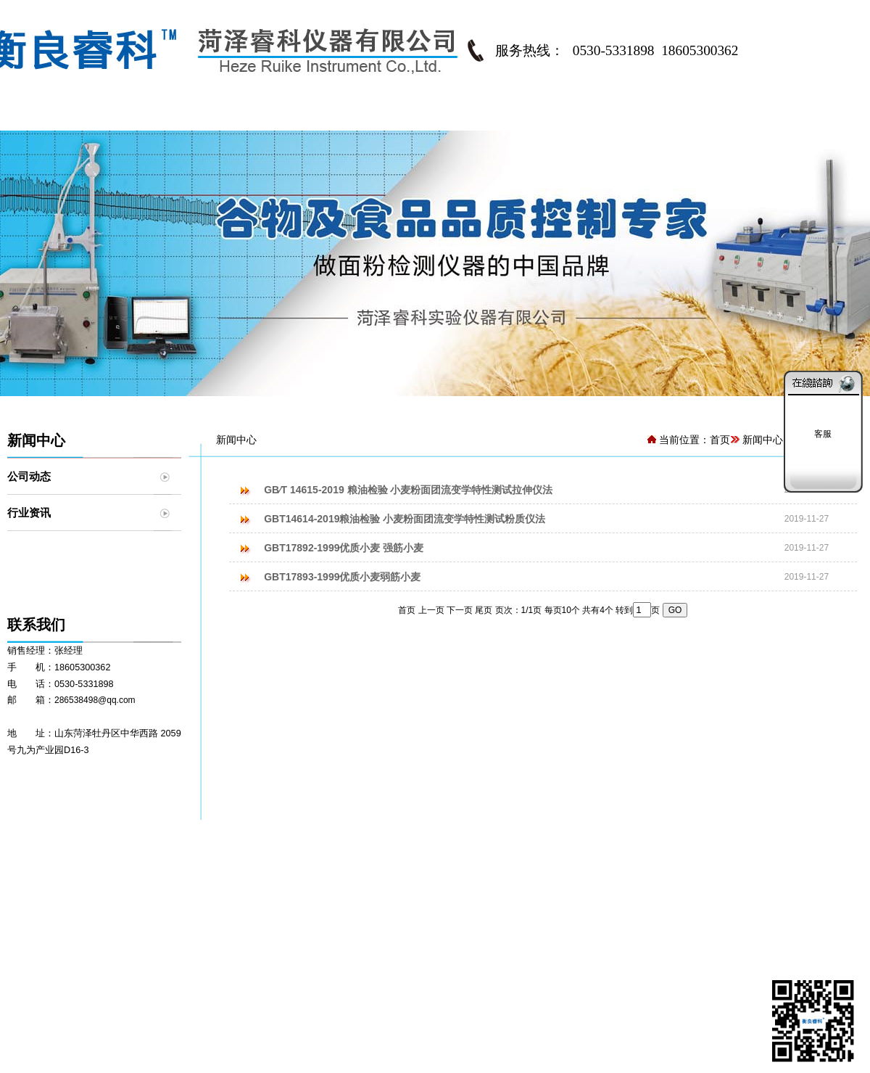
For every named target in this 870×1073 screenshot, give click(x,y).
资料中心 (489, 115)
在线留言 (815, 903)
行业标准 (501, 881)
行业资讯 (29, 512)
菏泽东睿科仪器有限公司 (239, 1021)
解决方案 (380, 115)
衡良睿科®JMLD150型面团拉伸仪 (185, 916)
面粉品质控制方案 (359, 899)
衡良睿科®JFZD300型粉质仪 (174, 881)
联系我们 (815, 115)
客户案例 (611, 916)
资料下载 (501, 916)
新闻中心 (706, 115)
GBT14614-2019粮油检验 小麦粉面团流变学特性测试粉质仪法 (404, 519)
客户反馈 (611, 899)
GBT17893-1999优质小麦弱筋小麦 (342, 577)
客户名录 (611, 881)
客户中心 (598, 115)
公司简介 (163, 115)
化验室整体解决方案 (364, 881)
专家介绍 (50, 899)
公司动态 (29, 476)
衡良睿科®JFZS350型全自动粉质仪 (189, 899)
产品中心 (271, 115)
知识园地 (501, 899)
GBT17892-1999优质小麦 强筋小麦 (343, 548)
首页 (720, 439)
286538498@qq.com (95, 700)
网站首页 (54, 115)
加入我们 (50, 934)
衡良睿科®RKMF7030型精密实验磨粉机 (199, 934)
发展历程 (50, 916)
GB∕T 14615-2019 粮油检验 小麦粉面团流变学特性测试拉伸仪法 (408, 490)
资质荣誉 (50, 952)
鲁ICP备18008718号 (435, 1055)
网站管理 (508, 1055)
